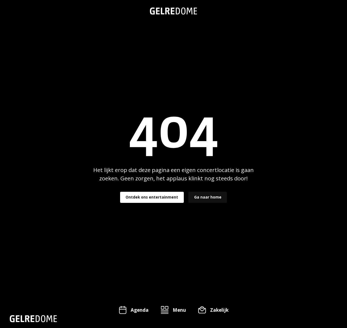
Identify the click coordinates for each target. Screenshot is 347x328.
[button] (173, 310)
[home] (173, 11)
